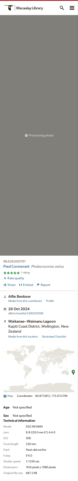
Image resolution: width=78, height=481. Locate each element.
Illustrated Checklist (54, 336)
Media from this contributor (25, 301)
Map (8, 396)
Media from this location (23, 336)
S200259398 (25, 313)
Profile (50, 301)
